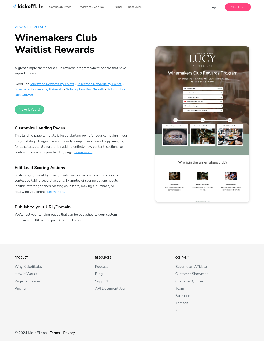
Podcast (101, 266)
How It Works (26, 273)
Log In (215, 7)
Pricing (117, 7)
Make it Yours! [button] (29, 109)
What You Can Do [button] (92, 7)
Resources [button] (134, 7)
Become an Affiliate (191, 266)
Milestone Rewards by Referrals (39, 89)
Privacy (69, 332)
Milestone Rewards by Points (52, 84)
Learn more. (83, 152)
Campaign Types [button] (60, 7)
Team (179, 288)
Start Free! (238, 7)
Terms (55, 332)
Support (101, 281)
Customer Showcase (191, 273)
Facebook (183, 295)
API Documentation (111, 288)
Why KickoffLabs (28, 266)
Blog (99, 273)
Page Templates (28, 281)
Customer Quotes (189, 281)
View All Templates (31, 27)
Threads (182, 303)
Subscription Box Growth (85, 89)
